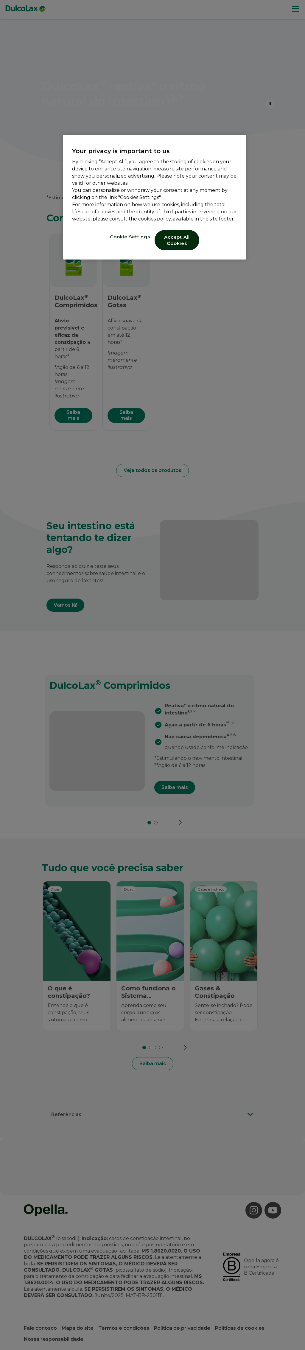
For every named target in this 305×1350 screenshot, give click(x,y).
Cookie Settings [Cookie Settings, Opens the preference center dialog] (130, 237)
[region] (154, 197)
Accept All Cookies (177, 240)
